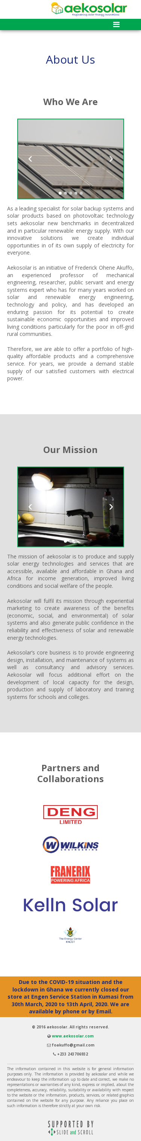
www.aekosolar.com (73, 1036)
